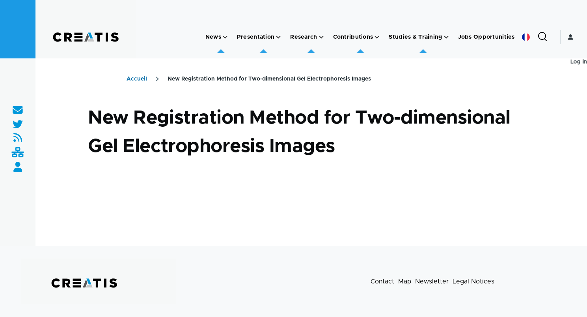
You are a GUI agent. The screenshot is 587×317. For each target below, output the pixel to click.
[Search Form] (542, 37)
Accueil (137, 79)
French (526, 37)
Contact (382, 281)
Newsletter (432, 281)
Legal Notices (473, 281)
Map (404, 281)
